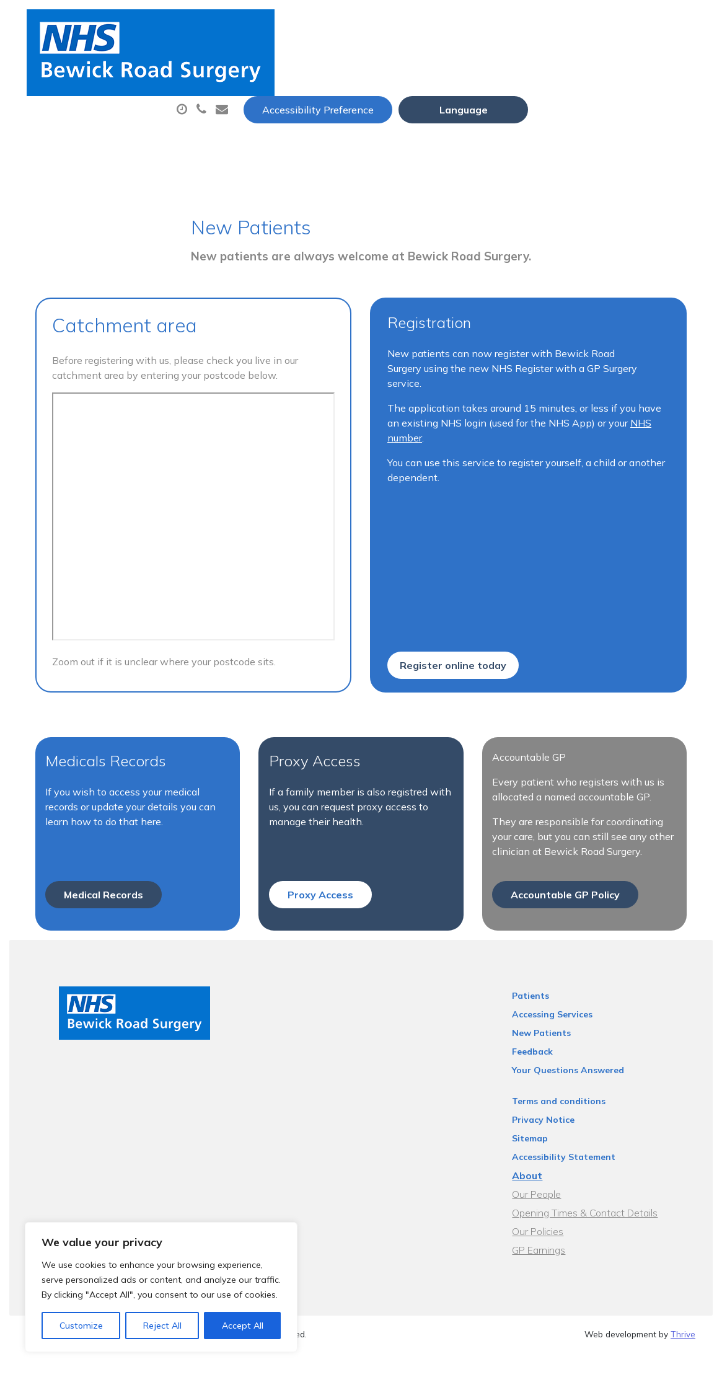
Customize (81, 1325)
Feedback (548, 1016)
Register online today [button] (453, 612)
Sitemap (546, 1103)
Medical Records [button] (95, 859)
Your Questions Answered (584, 1034)
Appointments (329, 61)
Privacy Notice (559, 1084)
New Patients (237, 105)
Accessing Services (568, 979)
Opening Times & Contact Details (601, 1177)
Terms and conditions (575, 1065)
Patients (546, 960)
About (227, 61)
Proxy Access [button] (318, 859)
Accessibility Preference (485, 23)
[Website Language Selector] (630, 23)
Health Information (361, 105)
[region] (161, 1287)
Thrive (683, 1298)
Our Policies (553, 1196)
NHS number (646, 355)
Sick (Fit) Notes (546, 61)
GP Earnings (554, 1214)
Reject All (162, 1325)
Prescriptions (441, 61)
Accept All (242, 1325)
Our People (552, 1159)
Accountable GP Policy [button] (568, 859)
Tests (633, 61)
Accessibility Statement (580, 1121)
